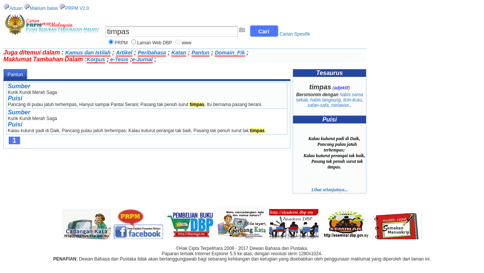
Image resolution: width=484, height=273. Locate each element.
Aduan (16, 8)
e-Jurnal (142, 59)
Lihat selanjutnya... (329, 189)
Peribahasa (152, 53)
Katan (178, 53)
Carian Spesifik (294, 34)
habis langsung (325, 100)
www (186, 42)
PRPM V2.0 (77, 8)
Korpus (96, 59)
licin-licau (352, 100)
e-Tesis (119, 59)
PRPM (121, 42)
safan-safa (318, 105)
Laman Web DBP (154, 42)
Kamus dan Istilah (88, 53)
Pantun (200, 53)
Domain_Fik (230, 53)
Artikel (124, 53)
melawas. (341, 105)
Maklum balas (44, 8)
